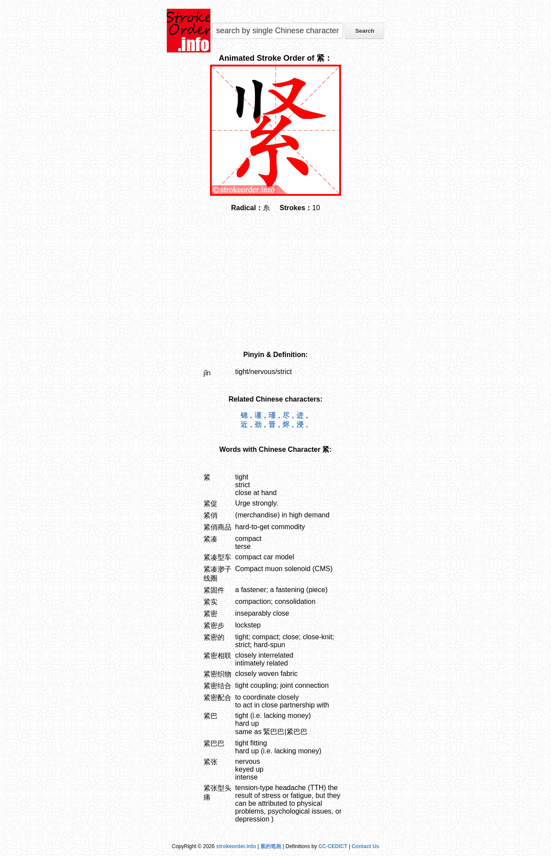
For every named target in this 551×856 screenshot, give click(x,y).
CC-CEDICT (332, 846)
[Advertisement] (275, 282)
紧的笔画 (270, 846)
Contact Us (365, 846)
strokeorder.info (236, 846)
